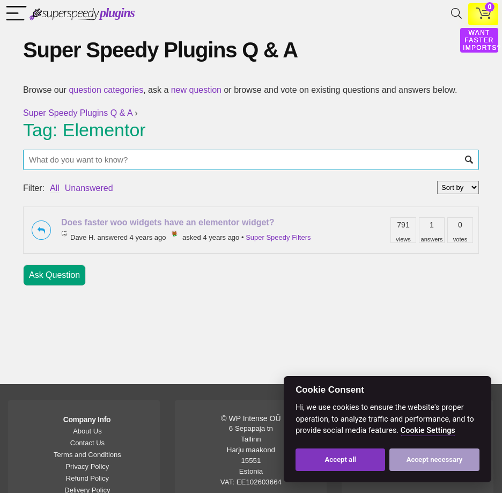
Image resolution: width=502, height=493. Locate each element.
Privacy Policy (87, 466)
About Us (87, 431)
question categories (106, 89)
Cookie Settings (428, 430)
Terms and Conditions (87, 455)
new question (196, 89)
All (55, 188)
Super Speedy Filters (278, 237)
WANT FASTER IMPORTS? (482, 40)
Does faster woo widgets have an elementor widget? (167, 222)
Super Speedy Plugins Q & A (77, 112)
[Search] (454, 14)
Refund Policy (87, 478)
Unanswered (89, 188)
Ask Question (54, 274)
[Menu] (14, 14)
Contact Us (87, 443)
